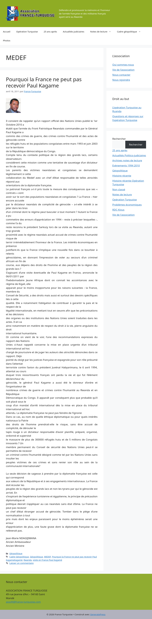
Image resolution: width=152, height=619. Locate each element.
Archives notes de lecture (127, 160)
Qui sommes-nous (123, 64)
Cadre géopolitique (130, 31)
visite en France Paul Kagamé (47, 560)
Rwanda (28, 560)
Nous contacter (121, 74)
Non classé (118, 189)
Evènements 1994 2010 (126, 165)
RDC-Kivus (118, 209)
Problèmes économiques (127, 204)
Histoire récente (121, 175)
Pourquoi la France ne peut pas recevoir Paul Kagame (44, 82)
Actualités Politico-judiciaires (129, 155)
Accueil (6, 31)
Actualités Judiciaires (73, 31)
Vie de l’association (123, 69)
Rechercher (119, 138)
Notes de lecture (102, 31)
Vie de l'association (123, 214)
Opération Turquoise (27, 31)
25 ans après (50, 31)
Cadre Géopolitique (19, 556)
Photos (6, 40)
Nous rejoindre (121, 80)
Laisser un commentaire (21, 563)
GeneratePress (97, 614)
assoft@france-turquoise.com (23, 602)
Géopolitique (15, 553)
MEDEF (47, 556)
